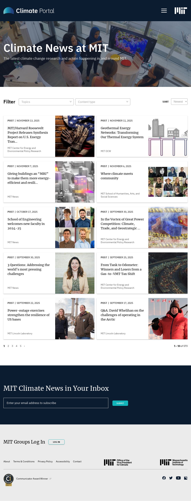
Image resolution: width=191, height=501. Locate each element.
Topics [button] (25, 102)
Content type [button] (86, 102)
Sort (165, 101)
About (6, 461)
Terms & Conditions (24, 461)
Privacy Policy (45, 461)
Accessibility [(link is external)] (63, 461)
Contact (77, 461)
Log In (56, 442)
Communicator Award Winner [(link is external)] (33, 478)
